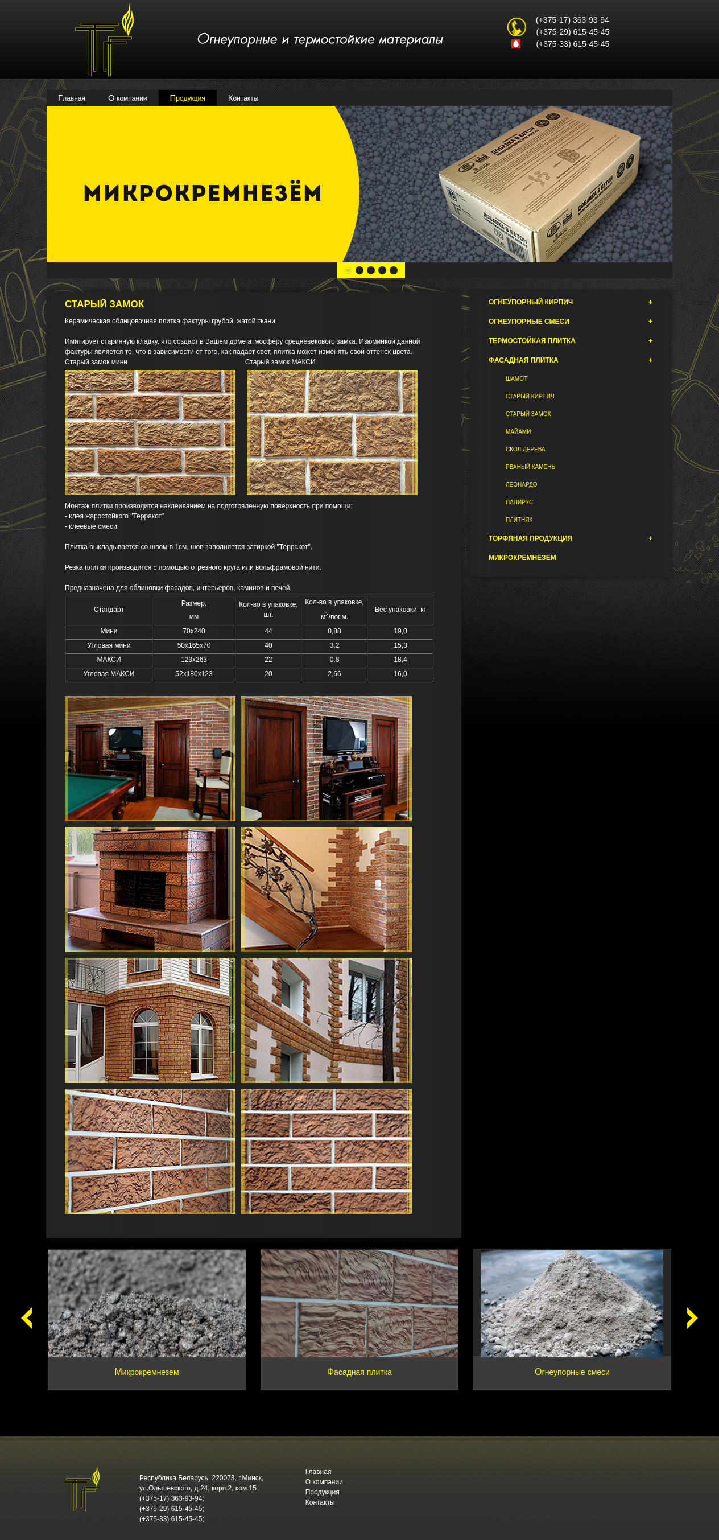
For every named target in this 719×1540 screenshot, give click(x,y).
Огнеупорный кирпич (570, 302)
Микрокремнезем (522, 558)
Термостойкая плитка (570, 341)
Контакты (243, 97)
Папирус (519, 502)
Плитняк (519, 520)
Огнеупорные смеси (570, 322)
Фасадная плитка (570, 360)
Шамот (516, 379)
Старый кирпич (530, 396)
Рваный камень (530, 467)
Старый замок (528, 414)
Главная (71, 97)
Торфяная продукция (570, 538)
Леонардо (521, 484)
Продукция (187, 97)
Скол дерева (526, 449)
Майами (518, 432)
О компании (127, 97)
